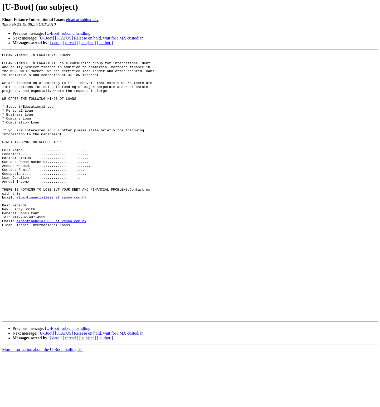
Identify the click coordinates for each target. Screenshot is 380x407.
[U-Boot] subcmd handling (67, 33)
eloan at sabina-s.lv (82, 19)
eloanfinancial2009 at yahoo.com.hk (51, 226)
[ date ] (56, 43)
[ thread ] (70, 43)
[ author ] (105, 43)
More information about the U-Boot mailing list (42, 402)
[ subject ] (87, 43)
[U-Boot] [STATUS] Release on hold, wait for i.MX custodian (91, 38)
